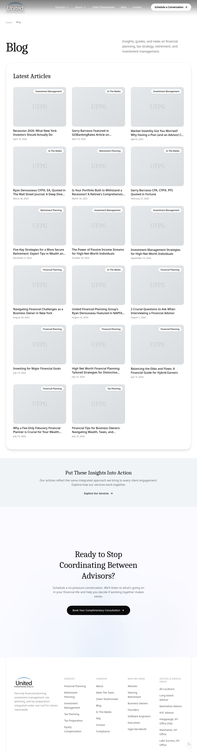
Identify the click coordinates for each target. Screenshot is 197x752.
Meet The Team (105, 692)
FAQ (98, 718)
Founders (133, 709)
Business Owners (138, 703)
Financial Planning (75, 686)
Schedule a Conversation (171, 7)
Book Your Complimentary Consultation (99, 610)
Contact (137, 7)
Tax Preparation (73, 720)
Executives (134, 722)
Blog (123, 7)
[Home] (15, 7)
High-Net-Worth (137, 729)
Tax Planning (71, 714)
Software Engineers (139, 716)
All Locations (166, 689)
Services (62, 7)
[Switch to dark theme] (189, 744)
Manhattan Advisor (170, 706)
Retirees (132, 686)
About (80, 7)
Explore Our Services (98, 493)
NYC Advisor (166, 712)
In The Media (103, 712)
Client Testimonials (103, 7)
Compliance (103, 731)
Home (9, 22)
